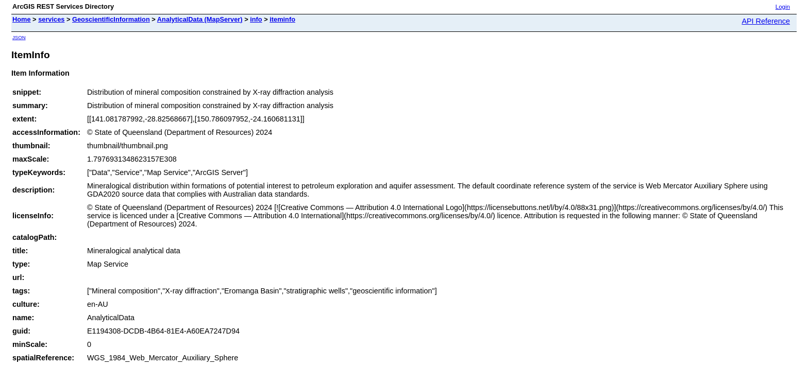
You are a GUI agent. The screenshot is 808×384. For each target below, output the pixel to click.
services (51, 19)
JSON (19, 37)
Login (783, 7)
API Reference (766, 21)
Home (21, 19)
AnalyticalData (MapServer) (200, 19)
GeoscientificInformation (111, 19)
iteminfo (282, 19)
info (256, 19)
